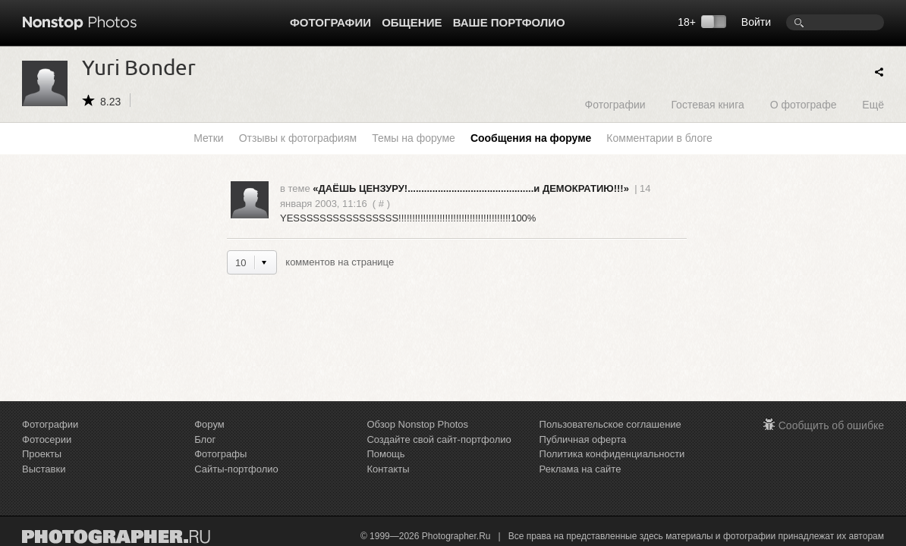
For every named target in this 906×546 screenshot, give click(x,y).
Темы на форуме (413, 138)
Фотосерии (46, 439)
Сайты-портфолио (236, 469)
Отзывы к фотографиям (298, 138)
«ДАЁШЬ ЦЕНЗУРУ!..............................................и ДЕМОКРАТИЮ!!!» (471, 188)
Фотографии (330, 22)
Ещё (873, 104)
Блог (204, 439)
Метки (208, 138)
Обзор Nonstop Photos (417, 424)
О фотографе (803, 104)
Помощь (385, 454)
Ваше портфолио (509, 22)
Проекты (41, 454)
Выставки (43, 469)
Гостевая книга (707, 104)
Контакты (387, 469)
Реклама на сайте (580, 469)
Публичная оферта (583, 439)
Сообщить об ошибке (831, 425)
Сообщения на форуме (530, 138)
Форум (209, 424)
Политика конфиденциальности (612, 454)
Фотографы (220, 454)
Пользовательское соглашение (610, 424)
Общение (412, 22)
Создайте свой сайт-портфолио (438, 439)
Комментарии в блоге (659, 138)
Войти (756, 22)
